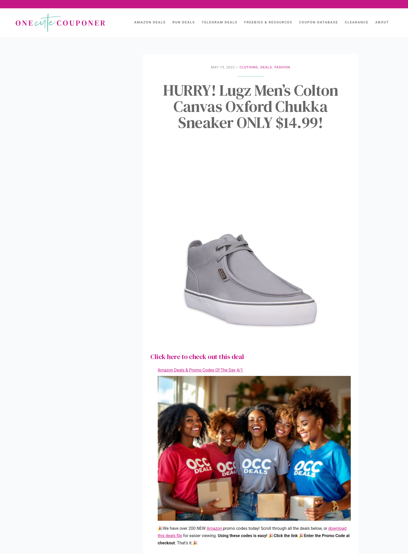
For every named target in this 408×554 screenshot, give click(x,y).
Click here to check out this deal (197, 356)
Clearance (356, 22)
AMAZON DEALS (150, 22)
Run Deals (184, 22)
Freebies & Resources (268, 22)
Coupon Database (318, 22)
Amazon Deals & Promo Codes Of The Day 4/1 (200, 370)
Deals (266, 67)
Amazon (215, 528)
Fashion (282, 67)
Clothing (249, 67)
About (382, 22)
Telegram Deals (219, 22)
